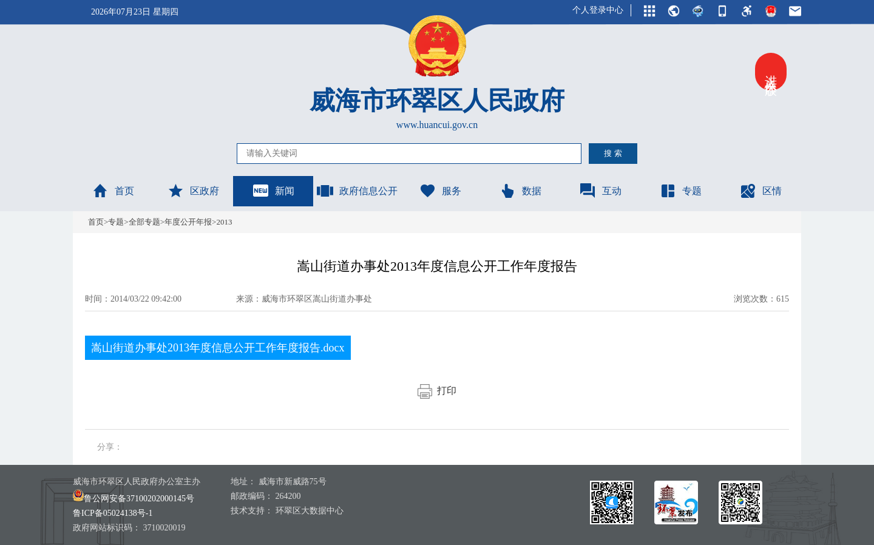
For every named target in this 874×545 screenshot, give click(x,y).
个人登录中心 (597, 10)
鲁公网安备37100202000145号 (133, 498)
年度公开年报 (188, 221)
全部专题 (144, 221)
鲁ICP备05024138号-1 (112, 513)
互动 (600, 190)
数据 (520, 190)
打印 (437, 390)
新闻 (273, 190)
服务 (440, 190)
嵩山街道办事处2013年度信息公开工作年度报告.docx (218, 348)
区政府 (193, 190)
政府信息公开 (357, 190)
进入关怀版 (770, 72)
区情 (760, 190)
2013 (224, 221)
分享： (110, 447)
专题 (680, 190)
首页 (113, 190)
